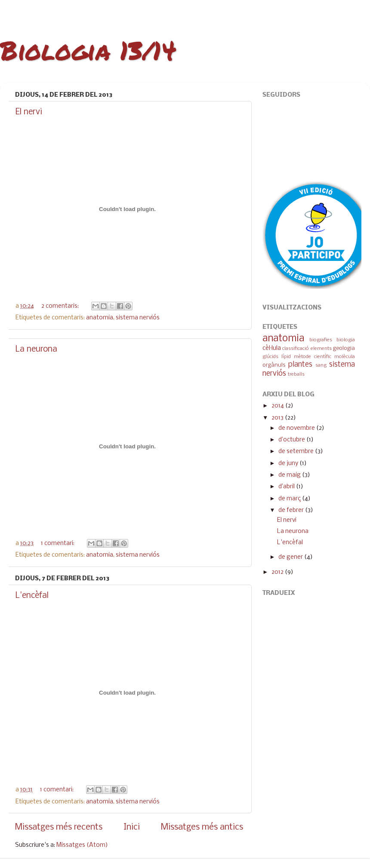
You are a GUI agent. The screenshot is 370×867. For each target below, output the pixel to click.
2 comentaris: (60, 306)
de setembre (296, 451)
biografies (320, 340)
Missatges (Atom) (82, 845)
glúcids (270, 356)
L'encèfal (32, 595)
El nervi (28, 112)
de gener (291, 557)
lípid (286, 356)
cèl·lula (271, 348)
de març (290, 499)
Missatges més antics (202, 827)
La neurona (36, 349)
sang (321, 365)
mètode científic (312, 356)
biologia (345, 340)
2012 (278, 572)
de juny (288, 463)
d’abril (287, 487)
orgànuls (274, 365)
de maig (290, 475)
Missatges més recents (58, 827)
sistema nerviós (138, 318)
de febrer (291, 510)
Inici (131, 827)
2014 (278, 406)
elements (321, 348)
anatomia (99, 318)
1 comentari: (58, 543)
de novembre (297, 428)
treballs (296, 374)
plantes (300, 365)
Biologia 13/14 (88, 49)
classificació (295, 348)
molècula (344, 356)
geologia (344, 348)
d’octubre (292, 440)
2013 (278, 418)
